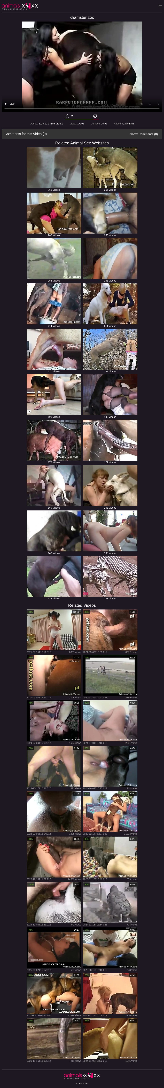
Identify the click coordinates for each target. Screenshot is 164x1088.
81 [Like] (72, 116)
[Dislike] (96, 116)
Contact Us (82, 1083)
